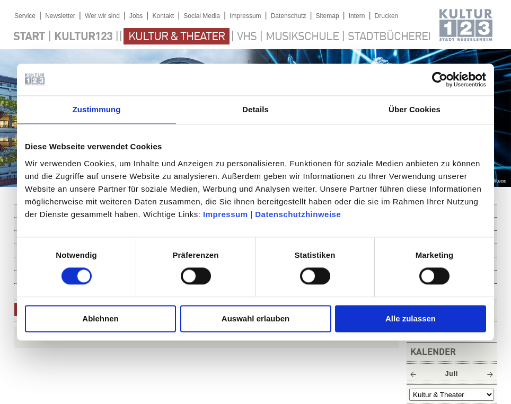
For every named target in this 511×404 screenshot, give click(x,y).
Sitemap (327, 16)
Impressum (225, 214)
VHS (247, 37)
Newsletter (60, 16)
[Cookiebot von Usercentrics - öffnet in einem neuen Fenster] (439, 79)
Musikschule (302, 37)
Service (25, 16)
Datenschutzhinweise (298, 214)
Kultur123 (83, 37)
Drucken (387, 16)
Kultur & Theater (176, 37)
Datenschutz (288, 16)
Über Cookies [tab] (414, 109)
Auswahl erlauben (255, 318)
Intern (357, 16)
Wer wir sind (102, 16)
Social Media (201, 16)
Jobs (136, 16)
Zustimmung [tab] (97, 109)
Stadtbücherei (389, 37)
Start (29, 37)
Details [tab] (255, 109)
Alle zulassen (410, 318)
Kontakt (163, 16)
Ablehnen (100, 318)
